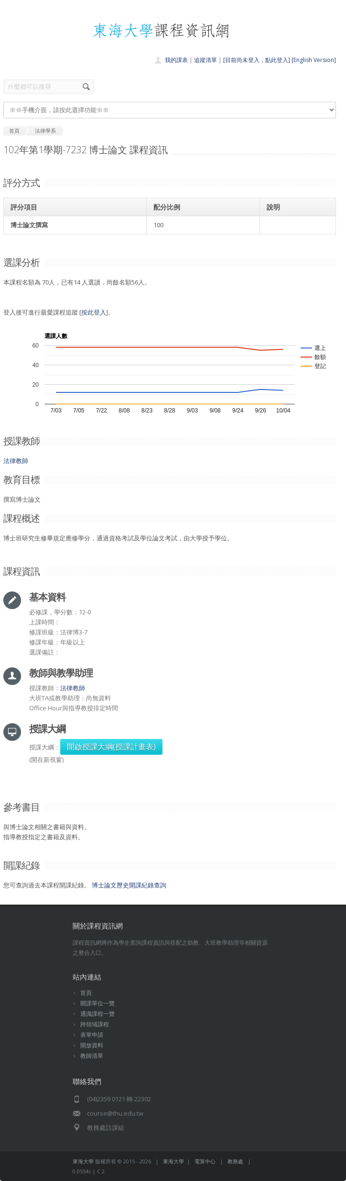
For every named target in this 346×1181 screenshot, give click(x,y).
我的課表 (176, 60)
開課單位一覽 (97, 1003)
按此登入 (93, 312)
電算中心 (205, 1161)
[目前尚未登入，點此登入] (256, 60)
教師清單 (91, 1056)
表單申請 (91, 1035)
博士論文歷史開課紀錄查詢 (129, 885)
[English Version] (314, 60)
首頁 (86, 993)
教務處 (235, 1161)
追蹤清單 (205, 60)
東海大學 (83, 1161)
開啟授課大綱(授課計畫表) (111, 746)
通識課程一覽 (97, 1014)
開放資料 (91, 1045)
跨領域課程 (94, 1024)
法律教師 (15, 460)
